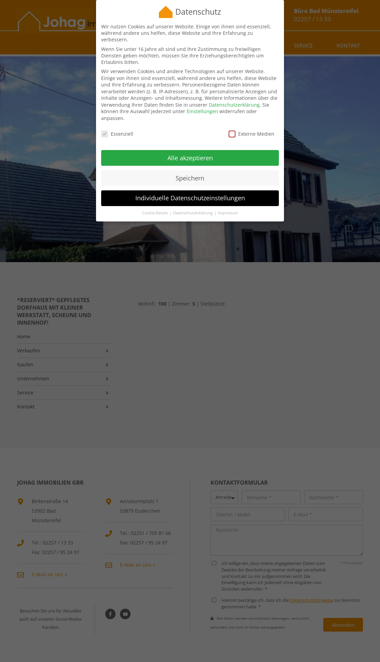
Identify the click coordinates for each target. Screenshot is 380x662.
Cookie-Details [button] (155, 205)
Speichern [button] (190, 170)
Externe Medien (251, 126)
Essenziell (117, 126)
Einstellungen (202, 103)
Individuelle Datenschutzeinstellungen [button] (190, 190)
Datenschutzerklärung (234, 97)
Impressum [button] (228, 205)
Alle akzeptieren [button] (190, 150)
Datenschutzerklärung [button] (193, 205)
